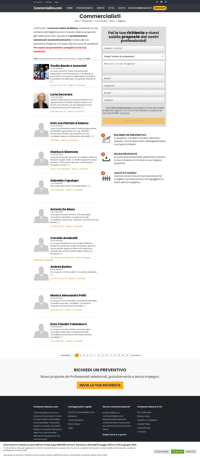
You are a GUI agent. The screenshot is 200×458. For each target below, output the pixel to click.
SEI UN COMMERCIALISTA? (147, 8)
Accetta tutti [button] (178, 451)
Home (77, 21)
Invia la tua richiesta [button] (100, 385)
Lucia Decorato (61, 94)
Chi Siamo (37, 2)
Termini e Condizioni (147, 420)
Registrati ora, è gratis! (115, 434)
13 (119, 355)
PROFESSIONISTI (85, 8)
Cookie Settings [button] (161, 451)
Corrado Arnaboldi (63, 238)
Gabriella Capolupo (64, 181)
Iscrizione (72, 416)
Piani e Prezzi (74, 424)
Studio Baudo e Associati (68, 66)
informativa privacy (122, 107)
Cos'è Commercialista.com (81, 412)
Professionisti (87, 21)
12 (115, 355)
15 (128, 355)
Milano (113, 21)
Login (56, 2)
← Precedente (64, 355)
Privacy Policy (143, 416)
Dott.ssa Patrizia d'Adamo (69, 123)
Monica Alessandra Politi (68, 295)
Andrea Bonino (61, 267)
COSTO (121, 8)
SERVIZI (100, 8)
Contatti (48, 2)
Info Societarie (144, 412)
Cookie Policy (143, 424)
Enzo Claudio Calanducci (68, 324)
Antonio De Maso (62, 209)
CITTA (111, 8)
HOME (70, 8)
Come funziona (75, 420)
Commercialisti (101, 21)
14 (123, 355)
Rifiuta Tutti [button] (190, 451)
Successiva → (136, 355)
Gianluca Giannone (64, 152)
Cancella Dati (143, 427)
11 (111, 355)
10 (107, 355)
